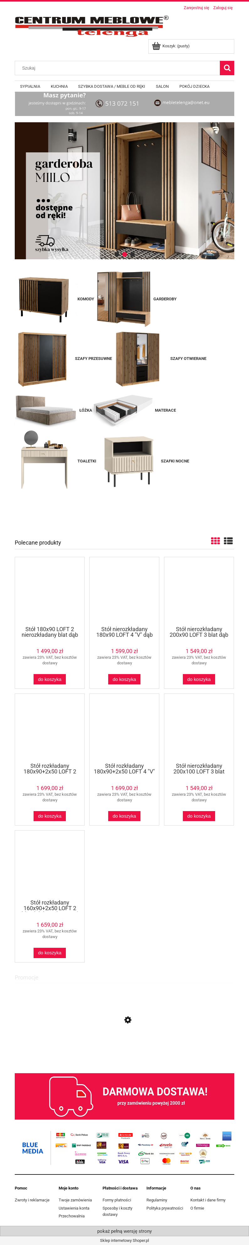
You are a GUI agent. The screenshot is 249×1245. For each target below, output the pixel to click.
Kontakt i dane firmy (207, 1200)
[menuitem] (30, 86)
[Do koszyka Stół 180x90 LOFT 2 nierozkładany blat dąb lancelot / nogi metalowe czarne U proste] (50, 679)
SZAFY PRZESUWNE (93, 358)
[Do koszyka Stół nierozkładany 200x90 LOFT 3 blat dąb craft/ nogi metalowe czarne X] (199, 679)
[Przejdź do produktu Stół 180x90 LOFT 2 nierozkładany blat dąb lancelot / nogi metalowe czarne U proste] (49, 591)
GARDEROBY (165, 299)
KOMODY (85, 299)
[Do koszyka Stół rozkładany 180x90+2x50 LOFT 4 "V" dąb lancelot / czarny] (124, 816)
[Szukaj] (227, 68)
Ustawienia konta (74, 1208)
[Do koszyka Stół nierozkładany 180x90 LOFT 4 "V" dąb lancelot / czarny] (124, 679)
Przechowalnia (72, 1216)
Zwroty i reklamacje (32, 1200)
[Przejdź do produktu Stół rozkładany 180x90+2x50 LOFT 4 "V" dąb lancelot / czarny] (124, 727)
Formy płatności (117, 1200)
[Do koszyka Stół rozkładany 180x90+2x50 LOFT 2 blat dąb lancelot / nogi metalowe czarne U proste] (50, 816)
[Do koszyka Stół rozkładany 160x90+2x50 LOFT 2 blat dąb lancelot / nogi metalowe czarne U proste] (50, 953)
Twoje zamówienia (75, 1200)
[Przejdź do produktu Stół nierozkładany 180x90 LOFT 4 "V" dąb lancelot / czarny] (124, 591)
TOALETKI (55, 461)
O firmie (197, 1208)
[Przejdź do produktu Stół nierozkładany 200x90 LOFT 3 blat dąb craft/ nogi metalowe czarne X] (199, 591)
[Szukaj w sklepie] (119, 68)
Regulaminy (156, 1200)
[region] (124, 191)
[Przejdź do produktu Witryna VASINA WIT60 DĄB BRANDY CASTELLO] (124, 1048)
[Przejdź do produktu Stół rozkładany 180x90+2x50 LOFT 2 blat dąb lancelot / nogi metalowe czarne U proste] (49, 727)
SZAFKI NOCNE (175, 461)
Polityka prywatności (164, 1208)
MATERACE (134, 410)
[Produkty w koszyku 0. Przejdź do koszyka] (171, 46)
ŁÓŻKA (85, 410)
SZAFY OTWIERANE (188, 358)
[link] (124, 191)
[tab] (116, 254)
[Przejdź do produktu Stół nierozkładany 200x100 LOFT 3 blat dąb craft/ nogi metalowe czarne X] (199, 727)
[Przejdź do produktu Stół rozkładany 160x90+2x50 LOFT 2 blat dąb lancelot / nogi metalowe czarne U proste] (49, 864)
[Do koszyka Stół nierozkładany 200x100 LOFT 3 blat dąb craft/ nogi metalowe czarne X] (199, 816)
